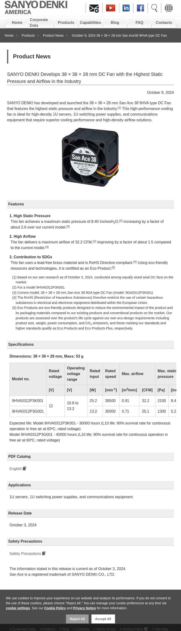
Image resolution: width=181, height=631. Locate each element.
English (15, 469)
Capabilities (90, 23)
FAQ (139, 23)
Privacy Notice (84, 608)
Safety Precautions (25, 554)
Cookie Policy (55, 608)
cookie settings (18, 608)
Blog (115, 23)
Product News (53, 35)
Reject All (77, 619)
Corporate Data (39, 22)
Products (66, 23)
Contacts (164, 23)
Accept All (103, 619)
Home (17, 23)
